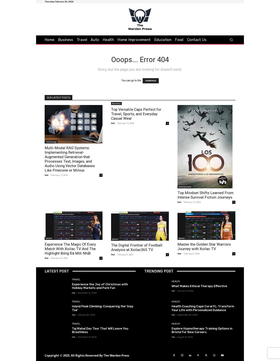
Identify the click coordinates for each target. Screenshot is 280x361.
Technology (51, 142)
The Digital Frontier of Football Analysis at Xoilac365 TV (136, 247)
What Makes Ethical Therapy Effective (199, 286)
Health (176, 281)
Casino (49, 238)
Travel (76, 279)
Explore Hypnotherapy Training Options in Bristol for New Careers (202, 330)
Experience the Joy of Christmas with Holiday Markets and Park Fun (100, 286)
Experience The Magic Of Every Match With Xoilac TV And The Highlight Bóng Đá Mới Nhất (70, 248)
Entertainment (185, 187)
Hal (46, 175)
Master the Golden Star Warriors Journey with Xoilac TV (204, 246)
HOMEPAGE (150, 81)
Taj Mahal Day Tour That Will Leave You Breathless (100, 330)
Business (116, 103)
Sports (115, 239)
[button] (231, 39)
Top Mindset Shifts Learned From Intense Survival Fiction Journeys (205, 195)
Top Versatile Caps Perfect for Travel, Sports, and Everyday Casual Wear (136, 114)
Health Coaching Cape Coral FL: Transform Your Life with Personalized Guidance (203, 308)
